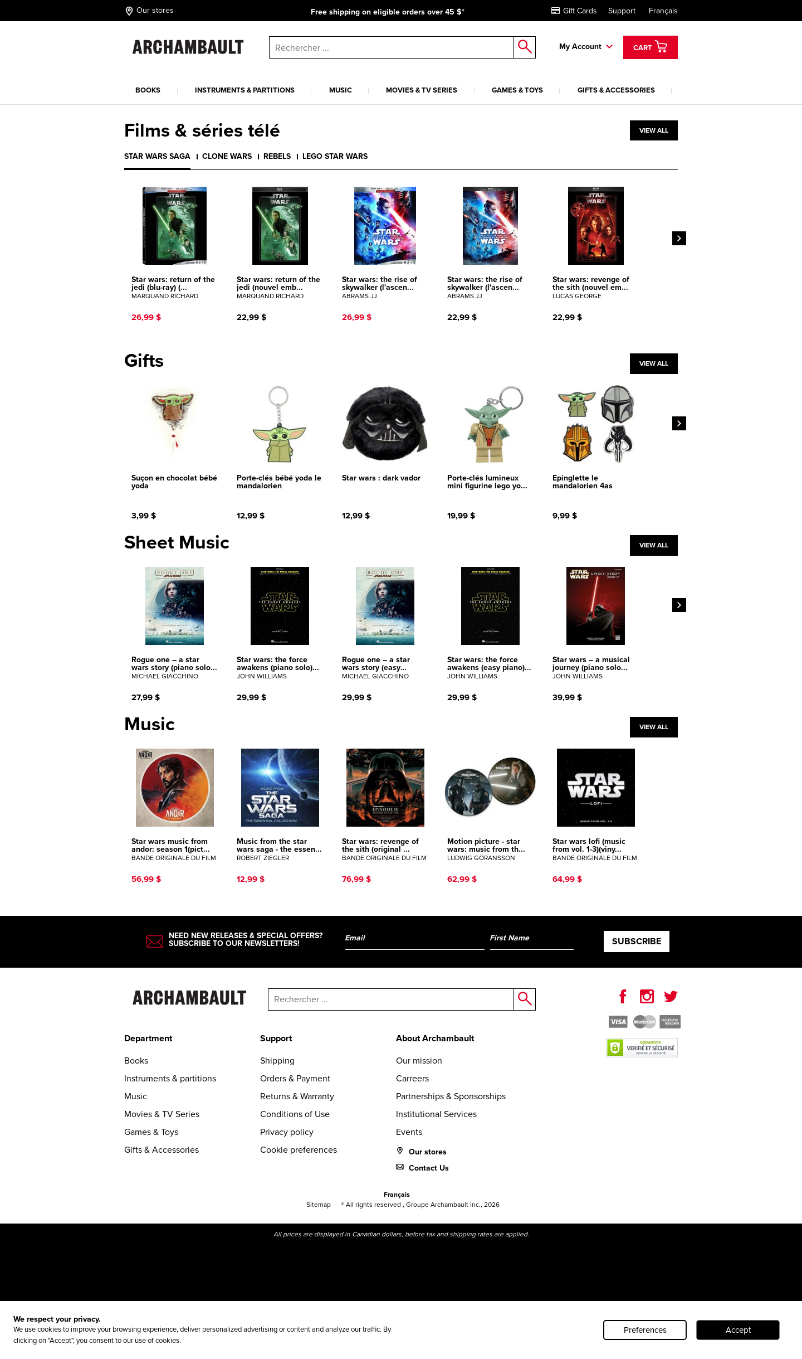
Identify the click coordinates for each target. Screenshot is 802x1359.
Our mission (419, 1060)
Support (621, 11)
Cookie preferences (298, 1149)
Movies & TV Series (421, 90)
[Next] (679, 238)
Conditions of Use (295, 1114)
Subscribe (636, 941)
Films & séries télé (202, 130)
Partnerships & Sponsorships (451, 1096)
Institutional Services (436, 1114)
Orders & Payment (295, 1078)
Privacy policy (287, 1131)
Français (663, 11)
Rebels (277, 156)
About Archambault (435, 1038)
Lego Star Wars (335, 156)
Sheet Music (176, 542)
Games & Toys (517, 90)
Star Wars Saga (157, 156)
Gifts (144, 360)
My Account (580, 46)
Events (409, 1131)
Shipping (277, 1060)
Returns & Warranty (297, 1096)
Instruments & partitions (245, 90)
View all (653, 130)
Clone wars (227, 156)
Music (340, 90)
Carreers (412, 1078)
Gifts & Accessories (616, 90)
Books (147, 90)
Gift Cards (574, 11)
